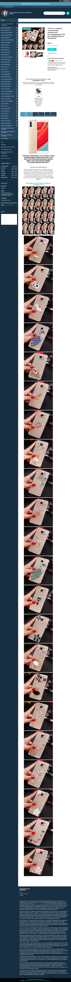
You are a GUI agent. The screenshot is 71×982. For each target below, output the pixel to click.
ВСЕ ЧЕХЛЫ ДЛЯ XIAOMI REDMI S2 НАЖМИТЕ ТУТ (38, 184)
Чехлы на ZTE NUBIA (6, 42)
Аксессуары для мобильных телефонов (7, 132)
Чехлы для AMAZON (6, 123)
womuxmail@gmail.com (9, 205)
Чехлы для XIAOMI (5, 30)
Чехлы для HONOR (5, 64)
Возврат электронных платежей (7, 152)
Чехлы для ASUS (5, 66)
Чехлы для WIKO (5, 118)
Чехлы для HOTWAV (6, 93)
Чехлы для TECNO (5, 52)
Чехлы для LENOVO (5, 108)
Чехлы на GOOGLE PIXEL (6, 57)
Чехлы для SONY (5, 54)
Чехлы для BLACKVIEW (6, 79)
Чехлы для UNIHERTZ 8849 (7, 96)
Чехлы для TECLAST (6, 120)
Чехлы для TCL (4, 106)
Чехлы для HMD (5, 103)
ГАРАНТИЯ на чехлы (6, 149)
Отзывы (3, 144)
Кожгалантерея (5, 138)
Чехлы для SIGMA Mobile (7, 91)
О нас (2, 142)
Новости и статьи (5, 158)
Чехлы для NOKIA (5, 71)
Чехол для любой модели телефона (7, 128)
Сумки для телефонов (6, 125)
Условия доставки (24, 893)
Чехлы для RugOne (5, 74)
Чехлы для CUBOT (5, 88)
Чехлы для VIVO (5, 47)
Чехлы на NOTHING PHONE (7, 40)
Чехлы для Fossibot (5, 98)
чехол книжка (39, 903)
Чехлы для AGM (5, 115)
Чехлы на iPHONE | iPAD (6, 32)
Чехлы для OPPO (5, 44)
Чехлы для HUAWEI (5, 59)
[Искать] (63, 13)
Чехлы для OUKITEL (5, 84)
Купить (52, 49)
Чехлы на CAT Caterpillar (6, 101)
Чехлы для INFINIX (5, 49)
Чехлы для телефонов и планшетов (7, 24)
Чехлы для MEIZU (5, 111)
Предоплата (4, 155)
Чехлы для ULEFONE (6, 81)
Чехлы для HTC (4, 113)
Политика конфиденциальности (43, 980)
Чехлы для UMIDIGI (5, 86)
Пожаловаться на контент (30, 980)
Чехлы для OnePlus (5, 37)
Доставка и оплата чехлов (8, 146)
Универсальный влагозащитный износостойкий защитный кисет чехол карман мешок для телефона (38, 102)
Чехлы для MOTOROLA (6, 35)
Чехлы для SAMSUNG (6, 27)
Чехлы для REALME (5, 62)
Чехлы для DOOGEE (6, 76)
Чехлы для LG (4, 69)
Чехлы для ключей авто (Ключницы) (7, 135)
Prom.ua (42, 979)
